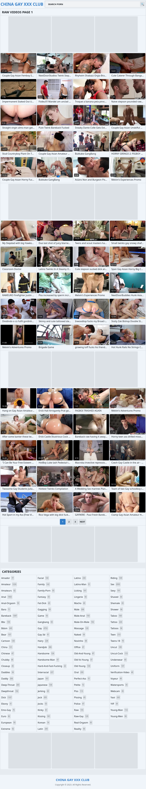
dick (6, 697)
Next (82, 521)
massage (81, 628)
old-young (82, 666)
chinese (7, 653)
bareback (9, 616)
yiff (114, 704)
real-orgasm (83, 722)
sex (116, 584)
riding (117, 578)
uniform (118, 666)
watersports (119, 685)
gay (43, 628)
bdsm (7, 628)
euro (6, 716)
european (8, 722)
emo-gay (8, 710)
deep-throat (10, 685)
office (79, 647)
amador (7, 578)
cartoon (8, 641)
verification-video (122, 672)
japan (43, 678)
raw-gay (81, 716)
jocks (43, 704)
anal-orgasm (10, 603)
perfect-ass (82, 678)
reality (80, 729)
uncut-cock (119, 653)
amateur (9, 584)
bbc (6, 622)
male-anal (82, 616)
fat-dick (44, 603)
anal (6, 597)
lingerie (80, 597)
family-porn (46, 590)
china (7, 647)
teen (116, 634)
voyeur (116, 678)
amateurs (8, 590)
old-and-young (84, 653)
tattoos (117, 628)
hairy (43, 641)
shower (117, 609)
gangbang (45, 622)
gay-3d (44, 634)
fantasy (44, 597)
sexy (116, 590)
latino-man (82, 584)
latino (80, 578)
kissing (44, 716)
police (79, 704)
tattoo (117, 622)
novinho (81, 641)
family (44, 584)
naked (79, 634)
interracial (46, 672)
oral (79, 672)
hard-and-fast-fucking (52, 666)
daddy (7, 678)
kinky (43, 710)
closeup (7, 666)
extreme (8, 729)
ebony (6, 704)
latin (43, 729)
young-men (119, 716)
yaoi (115, 697)
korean (44, 722)
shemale (117, 603)
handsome (46, 653)
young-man (119, 710)
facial (43, 578)
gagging (44, 609)
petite (79, 685)
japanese (45, 685)
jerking (44, 691)
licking (80, 590)
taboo (117, 616)
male (79, 609)
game (43, 616)
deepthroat (10, 691)
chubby (7, 660)
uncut (116, 647)
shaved (117, 597)
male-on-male (84, 622)
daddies (7, 672)
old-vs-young (83, 660)
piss (79, 691)
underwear (119, 660)
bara (6, 609)
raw (79, 710)
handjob (45, 647)
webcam (117, 691)
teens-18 (118, 641)
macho (80, 603)
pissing (80, 697)
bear (6, 634)
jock (42, 697)
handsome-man (48, 660)
